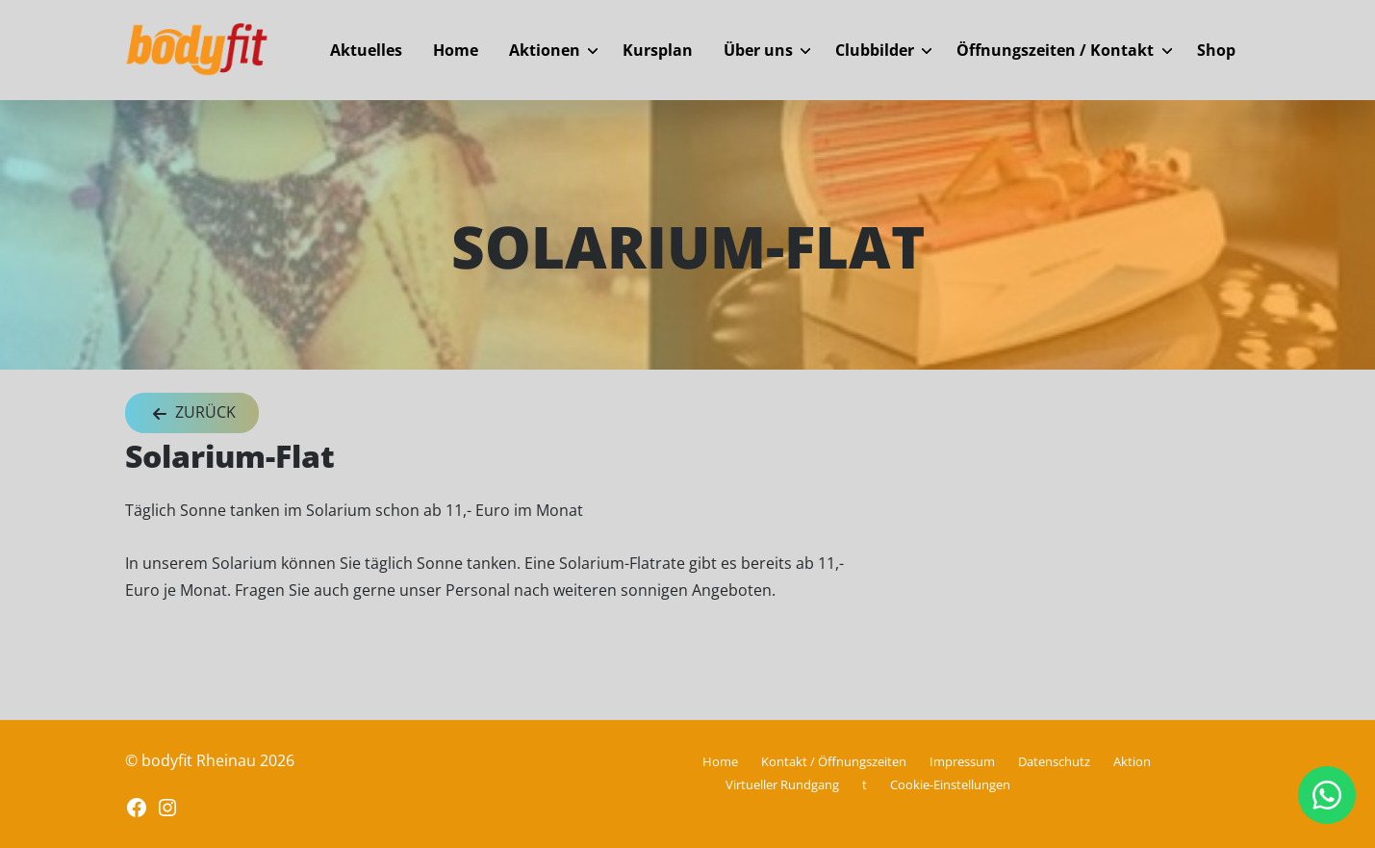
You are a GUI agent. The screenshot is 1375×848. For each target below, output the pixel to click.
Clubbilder (874, 50)
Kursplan (658, 50)
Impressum (962, 761)
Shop (1216, 50)
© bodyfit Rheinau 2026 (209, 760)
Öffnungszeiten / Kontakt (1055, 50)
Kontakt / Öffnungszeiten (833, 761)
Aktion (1132, 761)
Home (455, 50)
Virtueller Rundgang (782, 784)
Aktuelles (366, 50)
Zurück (192, 413)
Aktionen (544, 50)
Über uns (758, 50)
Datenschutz (1054, 761)
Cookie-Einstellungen (950, 784)
